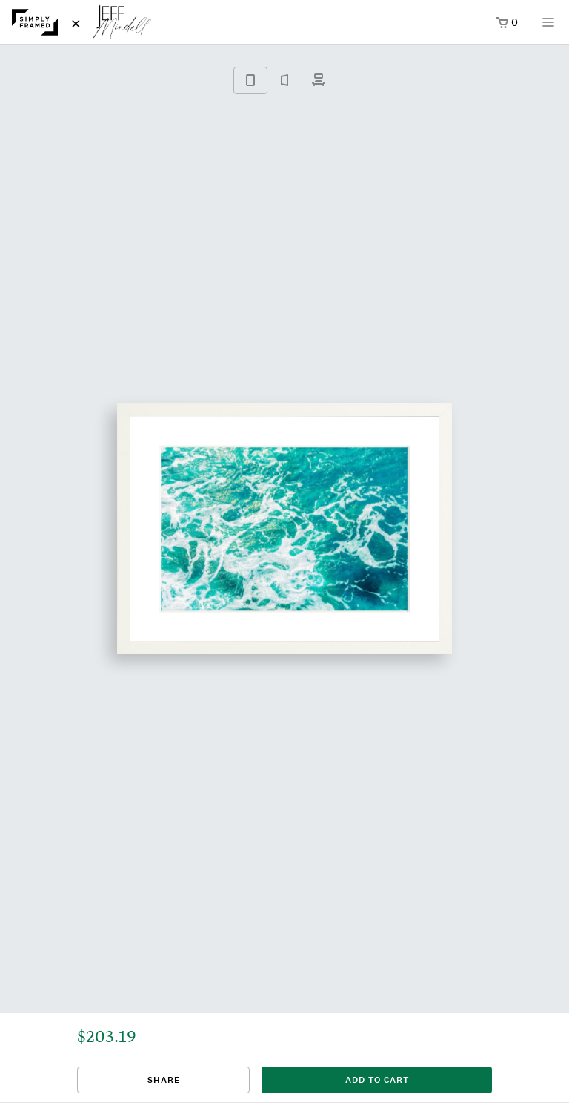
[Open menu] (548, 27)
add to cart (377, 1080)
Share (163, 1080)
